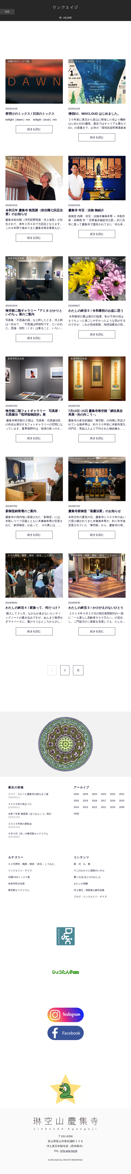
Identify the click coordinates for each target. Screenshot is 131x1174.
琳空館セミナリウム (18, 890)
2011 (103, 807)
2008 (76, 813)
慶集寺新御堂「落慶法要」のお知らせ (94, 511)
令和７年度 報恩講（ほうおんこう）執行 (29, 813)
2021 (121, 794)
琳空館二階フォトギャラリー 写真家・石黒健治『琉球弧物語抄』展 (33, 412)
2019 (85, 800)
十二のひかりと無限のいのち (89, 870)
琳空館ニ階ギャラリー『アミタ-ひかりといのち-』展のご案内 (33, 312)
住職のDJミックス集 (18, 61)
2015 (121, 800)
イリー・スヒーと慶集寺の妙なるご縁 (28, 794)
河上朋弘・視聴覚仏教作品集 (89, 890)
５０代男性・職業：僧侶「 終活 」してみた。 (94, 258)
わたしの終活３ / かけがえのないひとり (95, 607)
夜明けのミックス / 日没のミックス (29, 113)
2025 (85, 794)
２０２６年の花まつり (20, 804)
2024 (94, 794)
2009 (121, 807)
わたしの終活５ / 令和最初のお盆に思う (95, 310)
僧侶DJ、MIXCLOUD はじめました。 (94, 113)
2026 (76, 794)
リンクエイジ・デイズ (82, 61)
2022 (112, 794)
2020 (76, 800)
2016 (112, 800)
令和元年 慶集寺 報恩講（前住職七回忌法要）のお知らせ (34, 212)
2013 (85, 807)
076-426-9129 (68, 1150)
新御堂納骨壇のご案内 (20, 511)
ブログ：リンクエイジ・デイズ (90, 896)
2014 (76, 807)
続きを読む (34, 129)
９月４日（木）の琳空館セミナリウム (28, 833)
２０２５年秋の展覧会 (20, 823)
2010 (112, 807)
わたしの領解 (81, 883)
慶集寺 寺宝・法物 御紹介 (87, 210)
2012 (94, 807)
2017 (103, 800)
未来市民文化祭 (16, 158)
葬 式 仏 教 (82, 864)
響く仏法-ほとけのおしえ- (87, 877)
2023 (103, 794)
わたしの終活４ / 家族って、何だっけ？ (33, 607)
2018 (94, 800)
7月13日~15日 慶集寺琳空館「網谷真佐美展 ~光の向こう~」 (95, 412)
